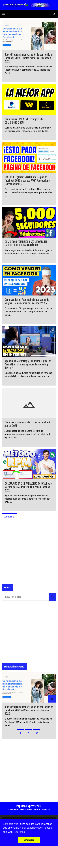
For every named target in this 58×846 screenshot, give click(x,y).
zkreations (25, 809)
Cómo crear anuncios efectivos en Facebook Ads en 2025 (27, 424)
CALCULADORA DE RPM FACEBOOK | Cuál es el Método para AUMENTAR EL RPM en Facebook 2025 (28, 486)
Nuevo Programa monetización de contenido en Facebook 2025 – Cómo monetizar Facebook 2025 (28, 57)
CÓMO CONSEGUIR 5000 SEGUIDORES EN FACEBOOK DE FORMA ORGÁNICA (25, 243)
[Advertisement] (29, 551)
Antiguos (9, 517)
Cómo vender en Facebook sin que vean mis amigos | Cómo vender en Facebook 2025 (26, 301)
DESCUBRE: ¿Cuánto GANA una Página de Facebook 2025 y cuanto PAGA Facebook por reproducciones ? (27, 180)
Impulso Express (41, 809)
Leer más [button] (20, 832)
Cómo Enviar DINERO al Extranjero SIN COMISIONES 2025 (23, 120)
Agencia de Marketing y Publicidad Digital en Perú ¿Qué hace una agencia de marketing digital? (27, 364)
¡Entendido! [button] (29, 840)
